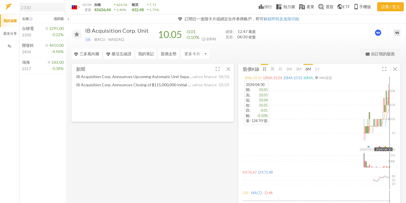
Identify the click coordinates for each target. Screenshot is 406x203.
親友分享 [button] (10, 33)
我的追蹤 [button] (10, 21)
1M (289, 68)
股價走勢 (168, 53)
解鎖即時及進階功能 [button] (281, 18)
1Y (317, 68)
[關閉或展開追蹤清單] (68, 18)
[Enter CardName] (195, 54)
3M (298, 68)
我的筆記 (146, 53)
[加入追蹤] (77, 34)
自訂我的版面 (380, 54)
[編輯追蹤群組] (9, 46)
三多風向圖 (86, 53)
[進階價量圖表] (379, 33)
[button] (41, 7)
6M (308, 68)
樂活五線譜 (118, 53)
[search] (42, 7)
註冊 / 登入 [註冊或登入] (390, 6)
